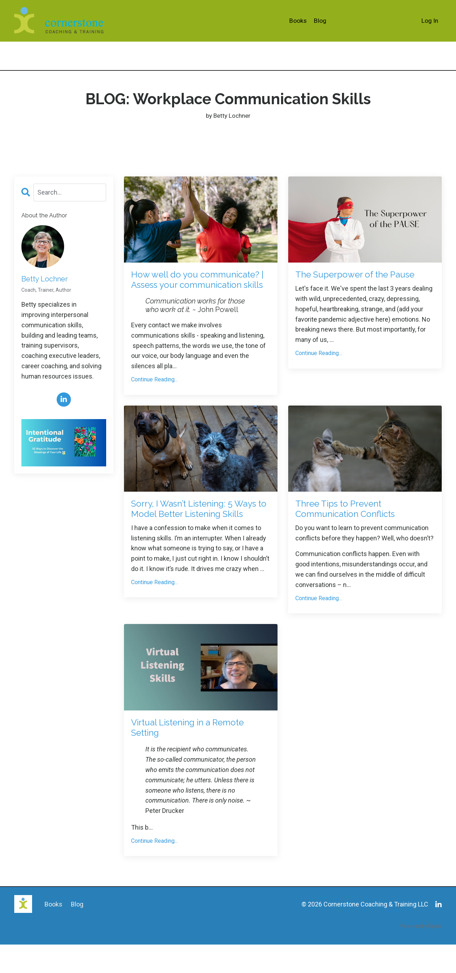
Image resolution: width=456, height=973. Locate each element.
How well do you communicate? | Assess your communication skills (200, 289)
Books (298, 20)
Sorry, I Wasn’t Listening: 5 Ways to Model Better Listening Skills (194, 536)
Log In (429, 20)
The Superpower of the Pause (351, 283)
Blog (320, 20)
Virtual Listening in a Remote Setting (180, 753)
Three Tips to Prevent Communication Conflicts (356, 530)
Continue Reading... (154, 398)
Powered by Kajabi (421, 955)
